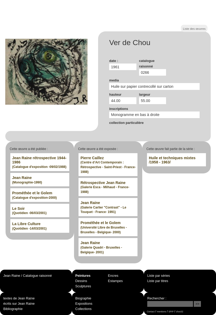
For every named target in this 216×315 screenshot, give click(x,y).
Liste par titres (157, 281)
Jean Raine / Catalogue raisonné (27, 276)
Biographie (83, 298)
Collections (83, 309)
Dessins (81, 281)
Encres (113, 276)
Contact (150, 311)
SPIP (170, 311)
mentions (161, 311)
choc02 (179, 311)
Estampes (115, 281)
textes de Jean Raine (19, 298)
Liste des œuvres (194, 28)
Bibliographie (13, 309)
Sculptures (83, 286)
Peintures (82, 276)
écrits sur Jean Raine (19, 304)
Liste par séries (158, 276)
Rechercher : (156, 298)
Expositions (83, 304)
